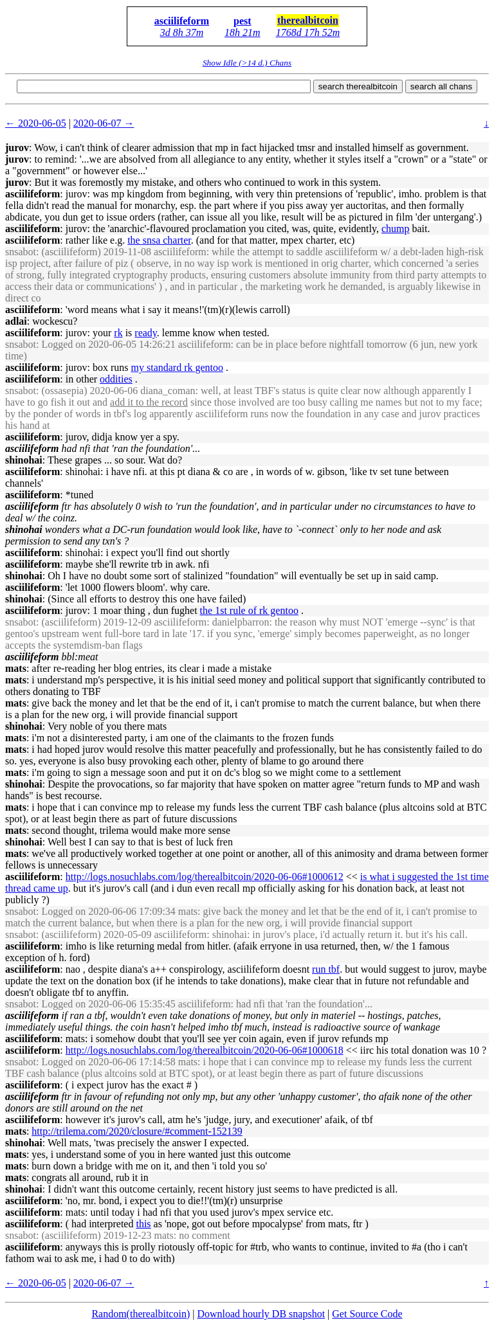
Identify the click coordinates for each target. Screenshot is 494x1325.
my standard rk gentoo (177, 367)
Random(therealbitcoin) (140, 1313)
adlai (16, 321)
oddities (116, 379)
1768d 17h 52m (308, 32)
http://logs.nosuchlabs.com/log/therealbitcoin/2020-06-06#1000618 (204, 1050)
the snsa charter (159, 240)
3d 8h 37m (182, 32)
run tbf (326, 969)
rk (118, 332)
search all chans (441, 86)
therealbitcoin (307, 20)
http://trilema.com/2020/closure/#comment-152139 (137, 1131)
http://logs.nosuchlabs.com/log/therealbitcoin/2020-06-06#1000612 (204, 876)
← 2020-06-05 (35, 123)
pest (242, 20)
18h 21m (242, 32)
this (143, 1223)
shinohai (23, 460)
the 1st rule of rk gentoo (249, 610)
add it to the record (149, 402)
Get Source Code (367, 1313)
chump (395, 228)
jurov (17, 147)
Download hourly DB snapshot (261, 1313)
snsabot (20, 251)
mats (15, 668)
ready (145, 332)
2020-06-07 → (103, 123)
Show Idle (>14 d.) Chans (247, 63)
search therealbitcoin (358, 86)
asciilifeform (181, 20)
